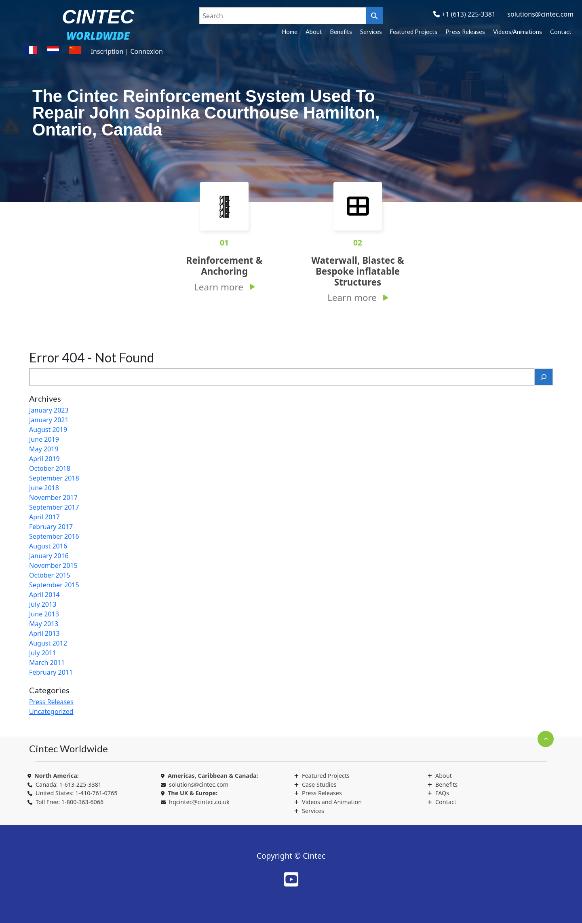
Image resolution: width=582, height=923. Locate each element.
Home (289, 31)
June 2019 (44, 439)
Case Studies (319, 784)
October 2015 (49, 575)
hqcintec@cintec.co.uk (199, 802)
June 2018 (44, 487)
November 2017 (53, 497)
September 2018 (54, 478)
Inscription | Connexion (127, 51)
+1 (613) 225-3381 (469, 14)
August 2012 (48, 643)
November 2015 (53, 565)
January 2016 (49, 555)
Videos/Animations (517, 31)
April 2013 (44, 633)
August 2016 (48, 546)
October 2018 (49, 468)
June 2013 (44, 614)
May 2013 (43, 623)
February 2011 (51, 672)
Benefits (341, 31)
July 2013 (42, 604)
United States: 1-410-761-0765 (76, 793)
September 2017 (54, 507)
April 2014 (44, 594)
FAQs (442, 793)
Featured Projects (413, 31)
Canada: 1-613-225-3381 (68, 784)
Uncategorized (51, 711)
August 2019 (48, 429)
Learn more (218, 287)
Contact (560, 31)
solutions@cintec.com (540, 14)
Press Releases (465, 31)
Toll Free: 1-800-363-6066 (69, 802)
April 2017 (44, 516)
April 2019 (44, 458)
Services (371, 31)
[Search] (543, 376)
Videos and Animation (332, 802)
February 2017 (51, 526)
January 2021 (49, 419)
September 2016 (54, 536)
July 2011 (42, 652)
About (314, 31)
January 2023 (49, 410)
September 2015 (54, 584)
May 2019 (43, 449)
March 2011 (47, 662)
